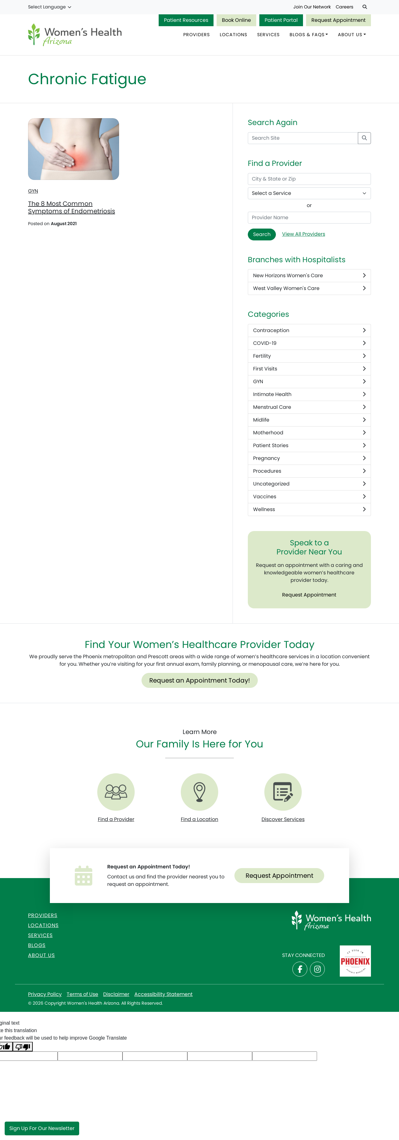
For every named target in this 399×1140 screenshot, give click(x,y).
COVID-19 (309, 343)
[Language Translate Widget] (50, 7)
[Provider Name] (309, 218)
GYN (33, 191)
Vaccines (309, 497)
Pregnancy (309, 458)
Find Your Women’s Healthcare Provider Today (200, 645)
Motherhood (309, 433)
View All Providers (303, 234)
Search (262, 234)
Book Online (236, 20)
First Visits (309, 369)
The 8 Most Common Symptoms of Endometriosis (71, 208)
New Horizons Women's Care (309, 276)
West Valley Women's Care (309, 289)
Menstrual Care (309, 407)
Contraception (309, 331)
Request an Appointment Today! (199, 680)
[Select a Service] (309, 194)
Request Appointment (338, 20)
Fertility (309, 356)
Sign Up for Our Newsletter (42, 1128)
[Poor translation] (23, 1047)
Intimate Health (309, 395)
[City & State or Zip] (309, 179)
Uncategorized (309, 484)
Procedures (309, 471)
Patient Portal (281, 20)
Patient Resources (186, 20)
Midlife (309, 420)
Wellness (309, 510)
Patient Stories (309, 446)
